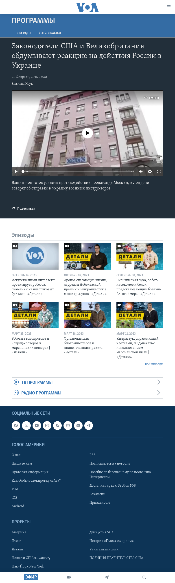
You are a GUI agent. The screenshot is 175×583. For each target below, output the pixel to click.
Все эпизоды (154, 364)
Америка (19, 532)
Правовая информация (30, 472)
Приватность (100, 503)
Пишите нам (22, 463)
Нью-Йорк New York (28, 566)
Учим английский (104, 549)
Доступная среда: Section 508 (113, 486)
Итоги (17, 541)
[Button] (23, 209)
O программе (50, 33)
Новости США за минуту (31, 558)
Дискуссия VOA (102, 532)
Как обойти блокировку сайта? (36, 481)
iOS (14, 498)
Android (18, 506)
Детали (17, 549)
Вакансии (97, 494)
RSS (93, 455)
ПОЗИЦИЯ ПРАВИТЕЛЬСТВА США (116, 558)
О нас (16, 455)
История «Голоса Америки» (112, 541)
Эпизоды (23, 33)
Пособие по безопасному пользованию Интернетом (120, 474)
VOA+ (16, 489)
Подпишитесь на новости (110, 463)
